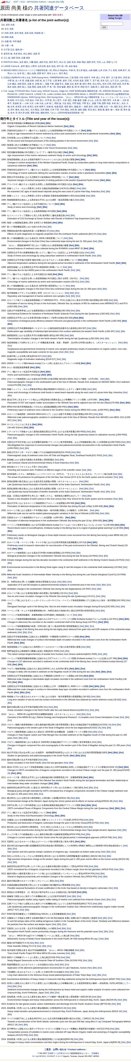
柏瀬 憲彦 (58, 106)
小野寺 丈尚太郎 (38, 66)
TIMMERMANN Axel (59, 77)
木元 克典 (9, 29)
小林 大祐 (39, 103)
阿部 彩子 (85, 87)
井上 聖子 (57, 100)
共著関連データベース (59, 8)
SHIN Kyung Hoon (37, 97)
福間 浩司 (91, 62)
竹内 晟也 (64, 110)
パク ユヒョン (121, 97)
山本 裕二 (49, 103)
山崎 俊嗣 (93, 70)
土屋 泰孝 (57, 80)
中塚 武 (72, 70)
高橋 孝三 (95, 87)
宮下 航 (96, 80)
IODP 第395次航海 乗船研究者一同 (85, 91)
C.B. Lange (9, 91)
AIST (15, 2)
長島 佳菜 (29, 33)
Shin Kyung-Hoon (55, 97)
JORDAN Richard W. (112, 91)
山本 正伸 (102, 70)
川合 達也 (66, 103)
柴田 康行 (68, 106)
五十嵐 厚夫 (116, 77)
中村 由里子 (84, 77)
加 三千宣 (47, 80)
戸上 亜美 (112, 70)
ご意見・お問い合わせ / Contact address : (65, 1049)
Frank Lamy (36, 91)
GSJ (22, 2)
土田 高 (98, 100)
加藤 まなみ (88, 100)
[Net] (48, 138)
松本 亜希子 (40, 106)
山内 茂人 (124, 80)
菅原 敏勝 (61, 87)
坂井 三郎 (67, 80)
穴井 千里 (54, 110)
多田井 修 (8, 54)
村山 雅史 (27, 54)
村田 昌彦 (116, 84)
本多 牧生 (17, 54)
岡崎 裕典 (9, 37)
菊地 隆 (101, 110)
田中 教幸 (15, 110)
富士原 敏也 (82, 70)
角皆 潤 (118, 110)
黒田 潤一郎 (115, 87)
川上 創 (7, 58)
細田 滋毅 (82, 110)
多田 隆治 (25, 66)
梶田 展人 (21, 87)
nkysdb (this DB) (56, 2)
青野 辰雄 (35, 113)
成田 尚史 (43, 62)
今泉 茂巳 (67, 100)
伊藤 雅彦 (77, 100)
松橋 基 (50, 106)
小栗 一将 (9, 45)
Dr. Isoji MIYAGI (39, 1056)
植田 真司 (88, 106)
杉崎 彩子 (122, 70)
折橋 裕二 (39, 84)
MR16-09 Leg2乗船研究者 (117, 94)
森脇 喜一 (78, 106)
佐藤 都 (8, 41)
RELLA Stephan (60, 70)
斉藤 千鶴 (49, 84)
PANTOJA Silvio (11, 62)
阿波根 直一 (39, 33)
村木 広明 (107, 84)
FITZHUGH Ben (22, 91)
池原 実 (36, 54)
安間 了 (88, 80)
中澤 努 (48, 100)
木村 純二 (116, 103)
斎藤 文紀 (69, 84)
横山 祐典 (31, 73)
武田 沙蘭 (98, 106)
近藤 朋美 (25, 58)
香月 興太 (63, 73)
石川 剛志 (35, 110)
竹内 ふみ (101, 62)
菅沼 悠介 (92, 110)
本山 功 (62, 62)
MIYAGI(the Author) (36, 2)
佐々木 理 (19, 80)
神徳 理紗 (81, 62)
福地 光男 (41, 87)
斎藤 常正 (59, 84)
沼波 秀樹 (31, 87)
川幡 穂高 (33, 62)
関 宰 (77, 87)
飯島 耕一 (20, 49)
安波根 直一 (18, 103)
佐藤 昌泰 (29, 80)
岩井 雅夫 (23, 62)
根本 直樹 (12, 87)
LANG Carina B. (26, 94)
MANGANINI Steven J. (77, 94)
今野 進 (11, 80)
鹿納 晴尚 (44, 113)
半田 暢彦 (17, 41)
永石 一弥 (108, 106)
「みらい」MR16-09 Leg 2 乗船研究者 (81, 97)
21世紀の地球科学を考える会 (17, 77)
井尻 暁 (126, 77)
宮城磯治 (95, 1053)
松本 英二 (21, 73)
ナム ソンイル (107, 97)
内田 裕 (38, 80)
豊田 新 (70, 87)
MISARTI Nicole (96, 94)
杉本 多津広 (28, 106)
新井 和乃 (53, 62)
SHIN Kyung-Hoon (40, 77)
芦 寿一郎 (51, 87)
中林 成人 (95, 77)
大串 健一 (116, 100)
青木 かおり (52, 73)
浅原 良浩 (71, 62)
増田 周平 (107, 100)
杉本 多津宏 (16, 106)
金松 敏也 (73, 66)
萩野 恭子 (41, 73)
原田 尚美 (10, 25)
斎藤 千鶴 (96, 103)
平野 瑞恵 (76, 103)
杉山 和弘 (97, 84)
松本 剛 (125, 84)
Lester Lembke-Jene (56, 94)
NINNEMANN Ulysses (18, 97)
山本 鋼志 (12, 84)
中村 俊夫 (29, 100)
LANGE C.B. (40, 94)
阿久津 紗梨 (23, 113)
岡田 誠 (57, 103)
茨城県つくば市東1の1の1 (59, 1053)
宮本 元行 (104, 80)
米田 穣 (73, 110)
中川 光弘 (19, 100)
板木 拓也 (51, 66)
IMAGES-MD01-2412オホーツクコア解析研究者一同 (28, 70)
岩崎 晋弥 (21, 84)
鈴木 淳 (14, 113)
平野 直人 (86, 103)
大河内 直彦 (78, 80)
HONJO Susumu (50, 91)
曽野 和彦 (106, 103)
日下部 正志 (9, 49)
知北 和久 (24, 110)
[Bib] (54, 138)
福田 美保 (15, 58)
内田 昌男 (9, 33)
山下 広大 (114, 80)
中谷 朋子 (105, 77)
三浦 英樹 (73, 77)
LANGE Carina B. (12, 66)
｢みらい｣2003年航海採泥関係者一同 (67, 113)
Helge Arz (63, 91)
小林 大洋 (29, 103)
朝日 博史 (87, 84)
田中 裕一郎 (62, 66)
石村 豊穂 (44, 110)
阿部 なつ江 (112, 62)
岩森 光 (30, 84)
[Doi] (77, 293)
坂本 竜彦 (19, 33)
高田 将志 (104, 87)
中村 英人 (39, 100)
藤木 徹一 (110, 110)
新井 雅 (78, 84)
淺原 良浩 (118, 106)
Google (118, 18)
